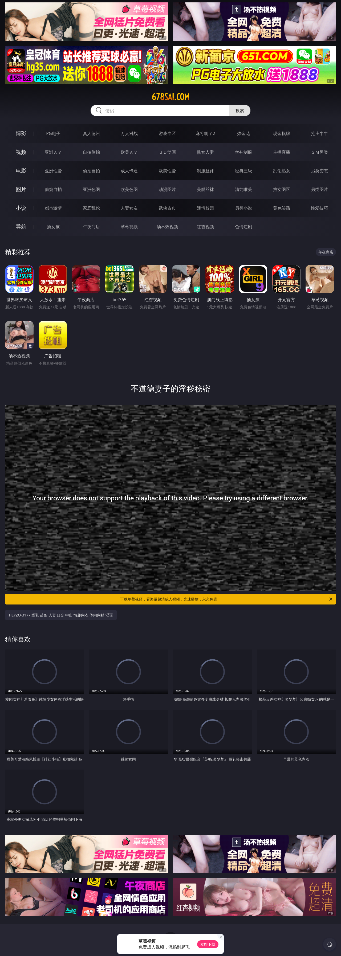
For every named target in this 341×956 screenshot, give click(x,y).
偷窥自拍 (53, 189)
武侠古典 (167, 208)
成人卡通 (129, 171)
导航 (21, 226)
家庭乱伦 (91, 208)
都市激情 (53, 208)
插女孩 (53, 227)
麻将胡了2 (205, 133)
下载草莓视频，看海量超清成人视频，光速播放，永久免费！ (226, 599)
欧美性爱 (167, 171)
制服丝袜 (205, 171)
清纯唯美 (243, 189)
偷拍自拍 (91, 171)
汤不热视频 (167, 227)
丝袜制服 (243, 152)
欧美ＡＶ (129, 152)
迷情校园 (205, 208)
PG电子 (53, 133)
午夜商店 (91, 227)
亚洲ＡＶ (53, 152)
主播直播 (281, 152)
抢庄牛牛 (319, 133)
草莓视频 (129, 227)
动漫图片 (167, 189)
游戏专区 (167, 133)
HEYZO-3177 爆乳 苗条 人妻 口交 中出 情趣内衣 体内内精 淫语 (61, 615)
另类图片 (319, 189)
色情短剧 (243, 227)
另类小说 (243, 208)
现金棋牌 (281, 133)
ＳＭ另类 (319, 152)
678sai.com (170, 97)
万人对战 (129, 133)
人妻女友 (129, 208)
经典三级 (243, 171)
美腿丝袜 (205, 189)
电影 (21, 170)
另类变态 (319, 171)
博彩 (21, 133)
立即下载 (207, 944)
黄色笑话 (281, 208)
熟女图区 (281, 189)
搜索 (240, 110)
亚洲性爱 (53, 171)
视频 (21, 152)
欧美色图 (129, 189)
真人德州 (91, 133)
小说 (21, 207)
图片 (21, 189)
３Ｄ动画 (167, 152)
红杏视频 (205, 227)
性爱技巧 (319, 208)
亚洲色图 (91, 189)
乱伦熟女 (281, 171)
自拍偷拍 (91, 152)
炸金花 (243, 133)
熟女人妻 (205, 152)
